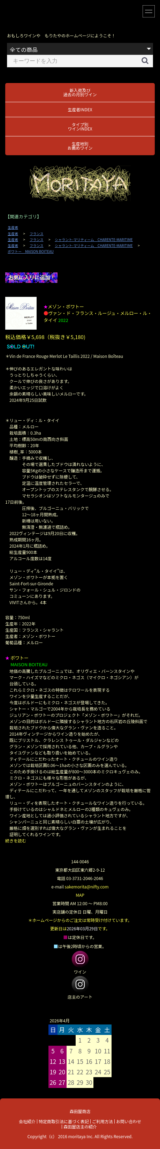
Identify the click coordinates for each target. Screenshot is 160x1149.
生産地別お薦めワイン (79, 146)
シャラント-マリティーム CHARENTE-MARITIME (94, 239)
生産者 (13, 227)
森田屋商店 (79, 1111)
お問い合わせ (128, 1121)
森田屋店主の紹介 (80, 1126)
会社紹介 (27, 1121)
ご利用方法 (102, 1121)
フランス (37, 233)
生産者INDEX (80, 109)
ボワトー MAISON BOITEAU (31, 251)
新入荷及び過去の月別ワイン (80, 92)
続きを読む (15, 840)
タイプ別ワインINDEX (80, 126)
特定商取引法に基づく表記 (64, 1121)
